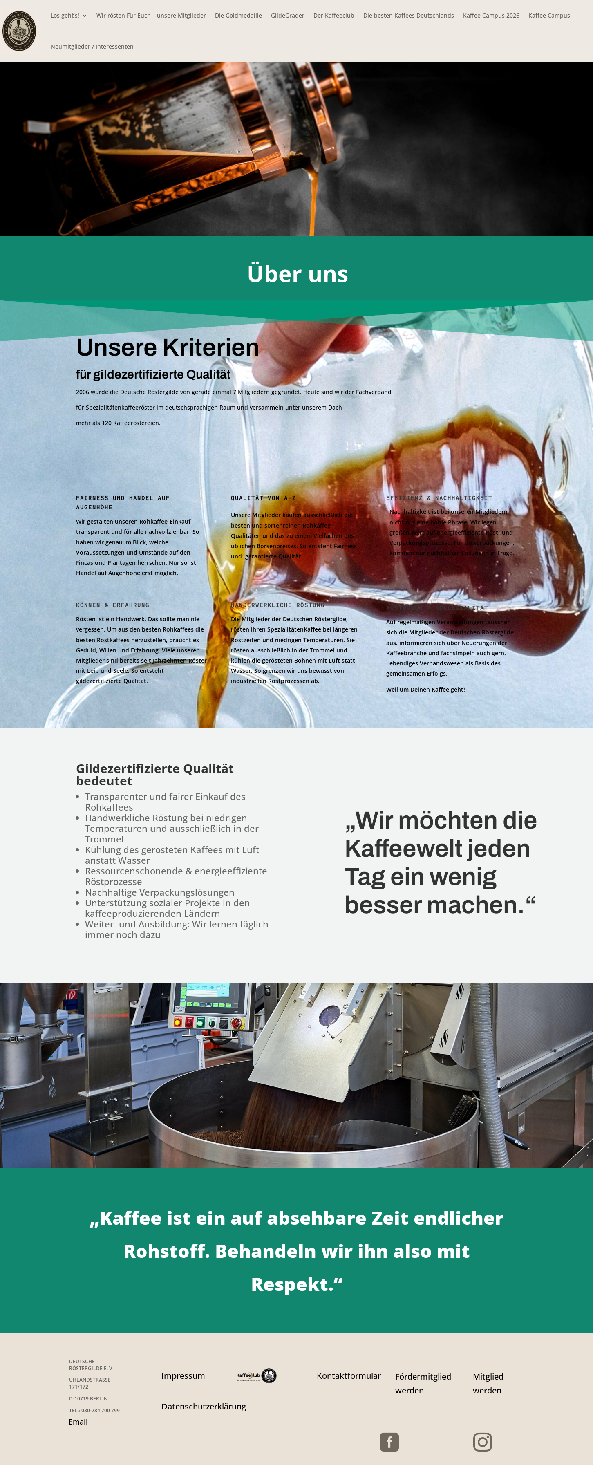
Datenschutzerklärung (203, 1406)
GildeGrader (287, 15)
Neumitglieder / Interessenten (92, 46)
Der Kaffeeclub (333, 15)
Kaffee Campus (549, 15)
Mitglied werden (488, 1383)
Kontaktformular (349, 1375)
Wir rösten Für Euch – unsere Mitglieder (151, 15)
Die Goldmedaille (238, 15)
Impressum (183, 1375)
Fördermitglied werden (423, 1383)
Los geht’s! (65, 15)
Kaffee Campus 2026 (491, 15)
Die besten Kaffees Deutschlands (408, 15)
